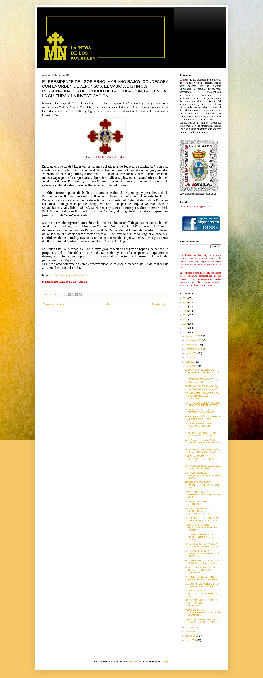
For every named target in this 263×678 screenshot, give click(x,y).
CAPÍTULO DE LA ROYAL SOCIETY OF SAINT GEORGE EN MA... (203, 620)
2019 (185, 328)
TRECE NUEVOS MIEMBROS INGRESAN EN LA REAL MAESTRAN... (200, 570)
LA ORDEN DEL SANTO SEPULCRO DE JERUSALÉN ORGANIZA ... (201, 528)
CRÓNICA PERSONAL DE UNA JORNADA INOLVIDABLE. (200, 434)
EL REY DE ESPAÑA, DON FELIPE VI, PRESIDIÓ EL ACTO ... (202, 418)
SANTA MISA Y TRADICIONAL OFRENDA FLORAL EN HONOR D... (202, 443)
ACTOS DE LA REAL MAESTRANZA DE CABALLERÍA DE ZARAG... (202, 613)
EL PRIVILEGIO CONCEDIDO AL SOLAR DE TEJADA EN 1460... (201, 578)
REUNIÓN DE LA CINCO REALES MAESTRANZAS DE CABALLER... (202, 396)
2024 (185, 306)
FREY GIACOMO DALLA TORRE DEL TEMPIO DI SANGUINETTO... (201, 603)
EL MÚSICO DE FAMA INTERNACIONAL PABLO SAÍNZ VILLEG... (202, 495)
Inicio (107, 304)
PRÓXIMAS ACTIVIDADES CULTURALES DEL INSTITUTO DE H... (202, 485)
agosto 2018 (191, 353)
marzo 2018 (191, 631)
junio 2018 (190, 362)
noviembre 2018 (193, 340)
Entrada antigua (160, 304)
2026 (185, 298)
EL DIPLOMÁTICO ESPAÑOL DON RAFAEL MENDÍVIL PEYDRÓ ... (202, 387)
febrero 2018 (191, 636)
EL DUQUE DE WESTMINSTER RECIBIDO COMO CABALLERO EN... (202, 593)
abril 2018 (190, 627)
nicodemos (134, 661)
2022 (185, 315)
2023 (185, 311)
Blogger (165, 661)
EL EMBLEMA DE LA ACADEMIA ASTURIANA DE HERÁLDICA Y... (202, 545)
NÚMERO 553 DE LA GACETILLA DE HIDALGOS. (201, 380)
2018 (185, 332)
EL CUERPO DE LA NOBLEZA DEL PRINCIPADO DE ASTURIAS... (202, 561)
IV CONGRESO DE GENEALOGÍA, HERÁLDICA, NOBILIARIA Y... (202, 450)
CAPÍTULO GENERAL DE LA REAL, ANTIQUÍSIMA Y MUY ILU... (203, 467)
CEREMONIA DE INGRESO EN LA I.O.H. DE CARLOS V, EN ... (202, 585)
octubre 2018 (192, 344)
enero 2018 (191, 640)
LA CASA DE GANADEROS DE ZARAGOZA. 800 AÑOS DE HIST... (200, 426)
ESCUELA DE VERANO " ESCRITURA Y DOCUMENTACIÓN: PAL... (199, 511)
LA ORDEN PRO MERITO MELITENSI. (197, 502)
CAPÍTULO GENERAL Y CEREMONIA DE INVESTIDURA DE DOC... (202, 475)
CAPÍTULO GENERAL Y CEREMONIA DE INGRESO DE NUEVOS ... (202, 554)
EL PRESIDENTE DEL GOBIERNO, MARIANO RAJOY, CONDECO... (202, 519)
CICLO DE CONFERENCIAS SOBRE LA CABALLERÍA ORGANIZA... (199, 537)
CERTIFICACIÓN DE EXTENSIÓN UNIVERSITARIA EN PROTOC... (202, 404)
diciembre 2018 (193, 336)
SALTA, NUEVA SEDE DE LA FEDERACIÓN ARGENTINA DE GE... (202, 372)
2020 (185, 324)
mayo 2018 (191, 366)
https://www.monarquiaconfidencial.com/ (67, 275)
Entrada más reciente (53, 304)
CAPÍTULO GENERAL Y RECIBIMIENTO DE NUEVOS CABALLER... (201, 459)
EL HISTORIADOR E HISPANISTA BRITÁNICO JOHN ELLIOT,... (201, 411)
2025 (185, 302)
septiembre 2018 (193, 349)
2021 (185, 319)
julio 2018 (190, 357)
